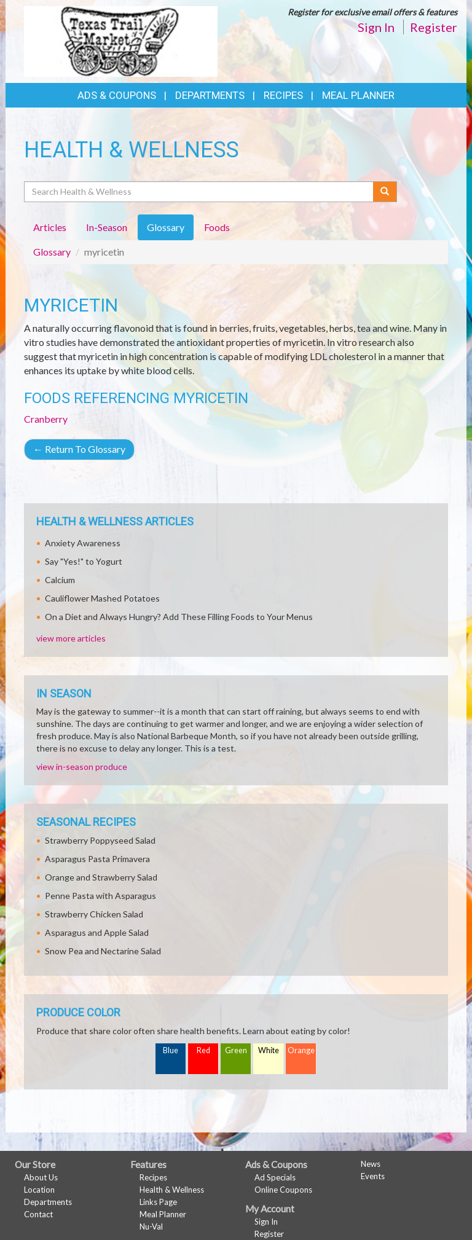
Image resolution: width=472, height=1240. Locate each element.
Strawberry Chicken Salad (94, 914)
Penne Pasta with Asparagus (100, 895)
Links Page (158, 1202)
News (370, 1164)
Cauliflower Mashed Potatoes (102, 598)
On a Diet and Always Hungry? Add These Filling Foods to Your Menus (179, 616)
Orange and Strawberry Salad (101, 877)
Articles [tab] (49, 227)
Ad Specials (275, 1177)
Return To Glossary (79, 449)
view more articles (71, 638)
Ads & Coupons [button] (116, 95)
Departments (48, 1202)
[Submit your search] (385, 191)
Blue (170, 1050)
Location (39, 1190)
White (268, 1050)
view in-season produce (81, 766)
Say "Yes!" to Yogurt (83, 561)
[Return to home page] (121, 40)
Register (433, 27)
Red (203, 1050)
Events (373, 1176)
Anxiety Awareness (82, 543)
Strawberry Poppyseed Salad (100, 840)
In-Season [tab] (106, 227)
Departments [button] (210, 95)
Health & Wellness (172, 1190)
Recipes (283, 95)
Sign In (376, 27)
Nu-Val (151, 1226)
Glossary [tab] (165, 227)
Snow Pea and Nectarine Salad (103, 951)
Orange (301, 1050)
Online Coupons (283, 1190)
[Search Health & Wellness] (199, 191)
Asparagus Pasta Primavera (97, 858)
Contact (38, 1214)
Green (236, 1050)
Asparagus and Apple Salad (97, 932)
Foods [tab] (217, 227)
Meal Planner (358, 95)
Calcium (60, 580)
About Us (41, 1177)
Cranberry (46, 419)
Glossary (52, 251)
